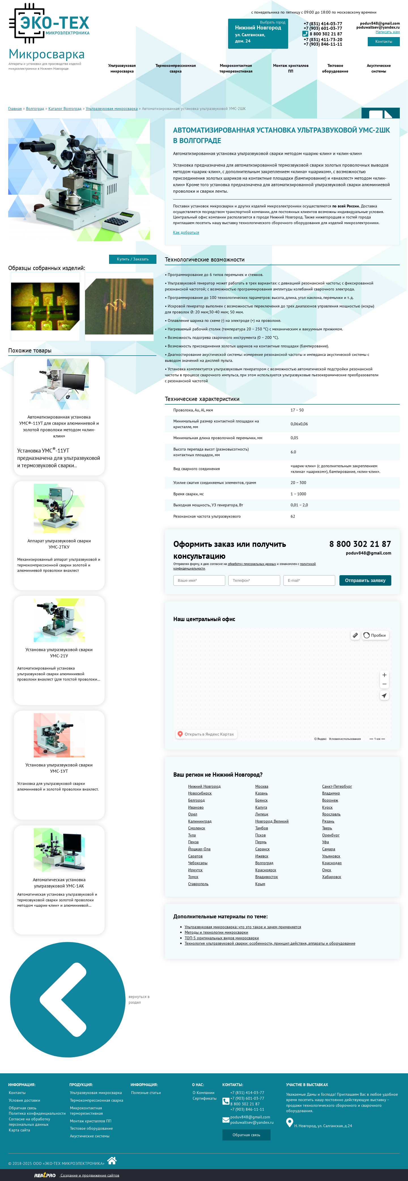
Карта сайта (19, 1130)
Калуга (261, 807)
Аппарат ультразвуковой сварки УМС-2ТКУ (59, 544)
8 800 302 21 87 (322, 33)
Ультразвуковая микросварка (122, 68)
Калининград (200, 821)
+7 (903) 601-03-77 (323, 28)
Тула (192, 835)
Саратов (195, 856)
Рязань (328, 821)
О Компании (203, 1092)
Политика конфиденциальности (37, 1113)
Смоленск (196, 827)
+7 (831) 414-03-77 (323, 23)
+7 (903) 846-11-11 (323, 44)
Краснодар (332, 862)
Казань (261, 793)
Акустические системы (379, 68)
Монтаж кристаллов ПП (291, 68)
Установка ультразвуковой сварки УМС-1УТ (59, 768)
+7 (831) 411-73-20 (323, 39)
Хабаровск (331, 876)
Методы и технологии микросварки (216, 932)
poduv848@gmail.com (380, 23)
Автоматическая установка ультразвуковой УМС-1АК (59, 883)
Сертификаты (204, 1098)
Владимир (331, 793)
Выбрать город (272, 22)
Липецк (261, 814)
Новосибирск (200, 793)
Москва (261, 786)
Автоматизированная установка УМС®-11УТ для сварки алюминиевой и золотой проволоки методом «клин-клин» (59, 426)
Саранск (262, 848)
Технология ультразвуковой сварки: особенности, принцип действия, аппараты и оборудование (270, 943)
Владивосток (266, 876)
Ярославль (331, 814)
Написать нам (388, 31)
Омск (326, 869)
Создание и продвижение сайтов (76, 1175)
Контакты (383, 41)
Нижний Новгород (204, 786)
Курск (327, 807)
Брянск (261, 800)
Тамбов (261, 827)
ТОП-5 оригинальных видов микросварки (222, 937)
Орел (192, 814)
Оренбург (330, 835)
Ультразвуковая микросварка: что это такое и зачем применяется (243, 926)
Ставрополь (198, 883)
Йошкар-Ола (199, 848)
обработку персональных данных (252, 564)
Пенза (193, 841)
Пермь (261, 841)
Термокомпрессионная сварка (176, 68)
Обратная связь (23, 1107)
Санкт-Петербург (337, 786)
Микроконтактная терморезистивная (236, 68)
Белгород (196, 800)
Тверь (327, 827)
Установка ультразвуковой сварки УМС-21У (59, 653)
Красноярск (265, 869)
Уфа (325, 841)
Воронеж (330, 800)
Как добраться (186, 232)
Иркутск (195, 869)
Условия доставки (24, 1100)
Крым (260, 883)
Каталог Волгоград (65, 108)
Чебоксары (197, 862)
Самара (328, 848)
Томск (193, 876)
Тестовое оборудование (335, 68)
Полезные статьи (146, 1092)
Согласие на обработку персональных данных (29, 1121)
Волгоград (35, 108)
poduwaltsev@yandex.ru (378, 27)
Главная (15, 108)
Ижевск (261, 856)
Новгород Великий (272, 821)
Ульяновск (331, 856)
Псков (260, 835)
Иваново (196, 807)
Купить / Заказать (133, 259)
